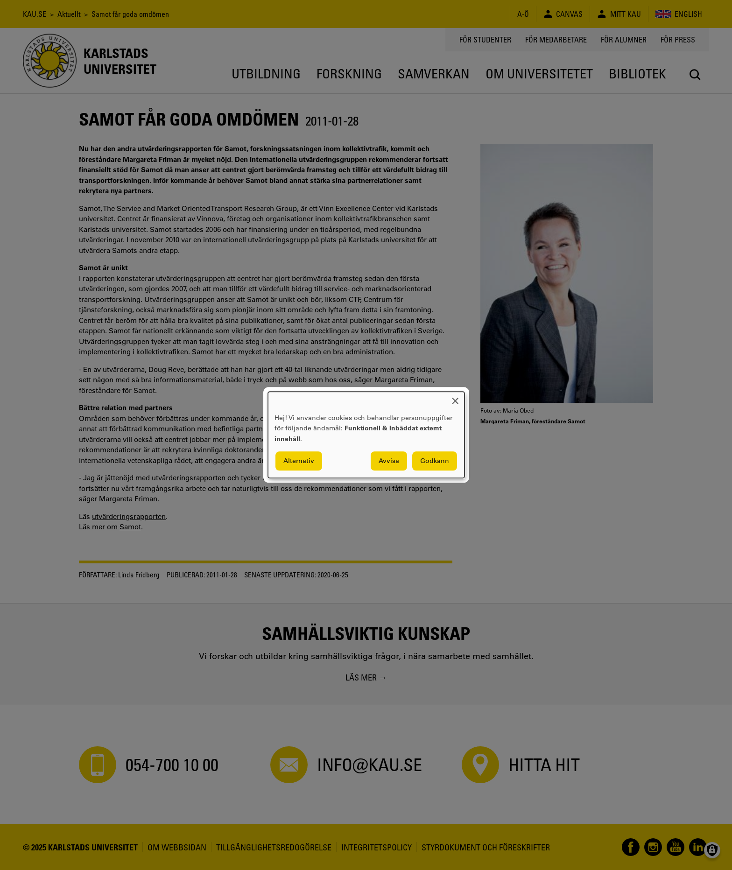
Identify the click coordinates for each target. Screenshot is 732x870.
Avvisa (389, 461)
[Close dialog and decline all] (455, 397)
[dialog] (366, 435)
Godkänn (434, 461)
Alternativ (298, 461)
